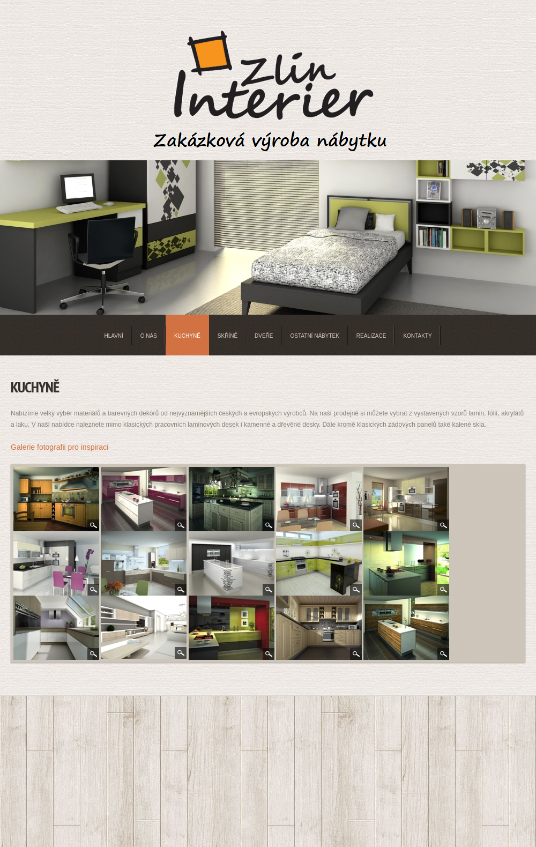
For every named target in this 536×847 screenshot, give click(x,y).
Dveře (264, 336)
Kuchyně (187, 336)
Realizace (371, 336)
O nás (148, 336)
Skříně (227, 336)
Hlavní (113, 336)
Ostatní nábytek (315, 336)
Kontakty (417, 336)
